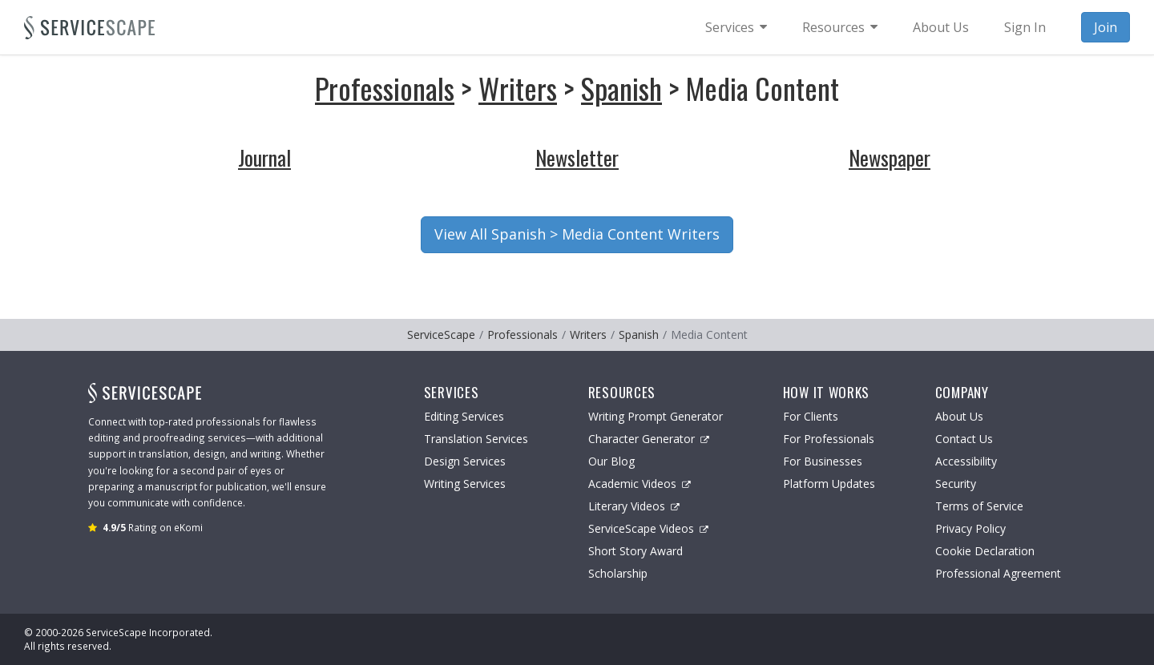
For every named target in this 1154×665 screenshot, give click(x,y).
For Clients (810, 416)
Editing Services (464, 416)
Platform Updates (829, 483)
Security (955, 483)
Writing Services (465, 483)
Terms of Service (979, 506)
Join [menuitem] (1105, 27)
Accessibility (966, 461)
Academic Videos (639, 483)
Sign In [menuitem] (1025, 27)
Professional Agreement (998, 573)
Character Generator (648, 438)
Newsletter (577, 157)
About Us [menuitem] (941, 27)
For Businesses (822, 461)
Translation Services (476, 438)
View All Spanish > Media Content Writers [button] (577, 234)
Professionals (384, 87)
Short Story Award (635, 550)
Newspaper (889, 157)
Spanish (621, 87)
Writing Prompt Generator (655, 416)
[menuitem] (736, 27)
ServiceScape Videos (648, 528)
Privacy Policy (970, 528)
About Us (959, 416)
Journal (264, 157)
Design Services (465, 461)
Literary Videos (634, 506)
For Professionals (828, 438)
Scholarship (618, 573)
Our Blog (611, 461)
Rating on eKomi (153, 527)
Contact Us (964, 438)
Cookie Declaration (985, 550)
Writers (517, 87)
